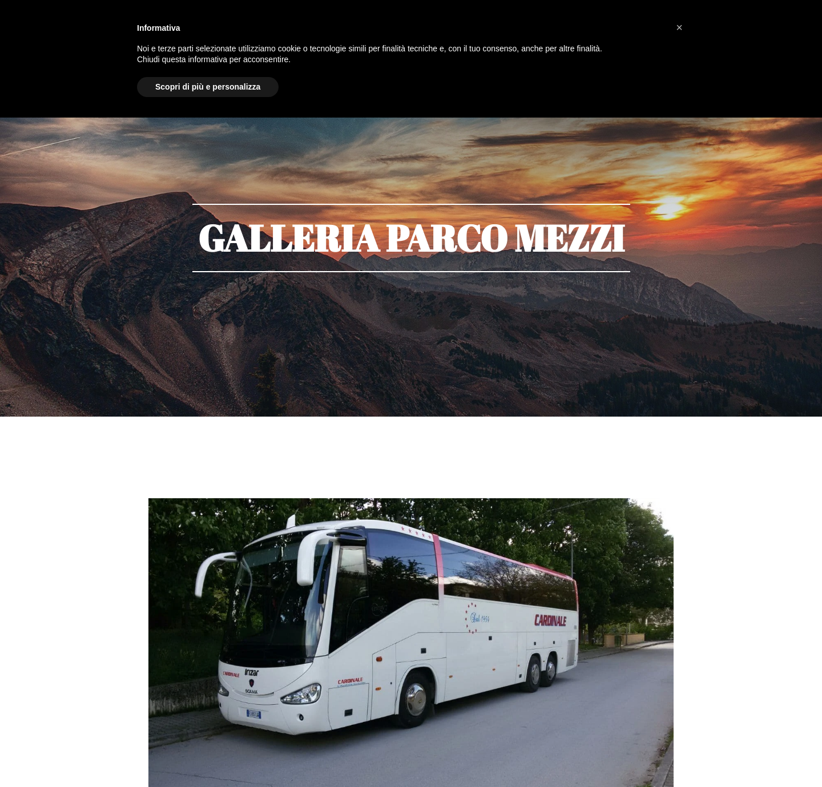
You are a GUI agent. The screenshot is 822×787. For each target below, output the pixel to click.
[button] (679, 27)
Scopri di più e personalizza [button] (207, 86)
